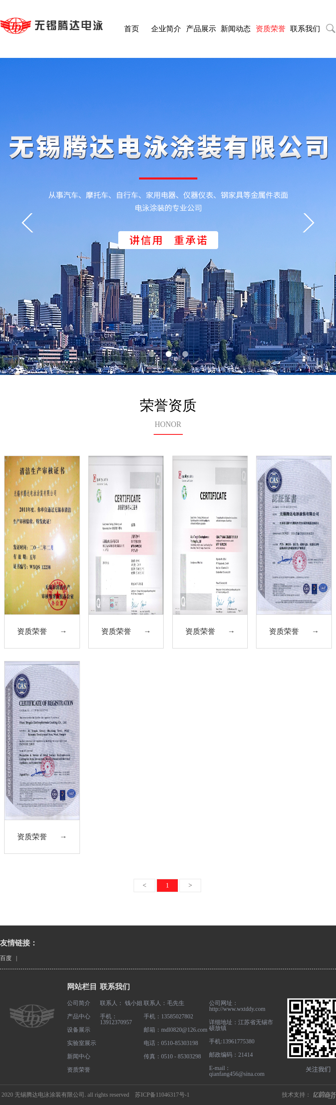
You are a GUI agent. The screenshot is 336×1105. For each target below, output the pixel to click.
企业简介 (166, 29)
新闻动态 (236, 29)
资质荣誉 (271, 29)
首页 (131, 29)
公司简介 (78, 1003)
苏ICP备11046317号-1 (162, 1095)
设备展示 (78, 1030)
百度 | (11, 958)
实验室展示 (81, 1043)
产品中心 (78, 1016)
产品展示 (201, 29)
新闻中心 (78, 1056)
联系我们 (305, 29)
